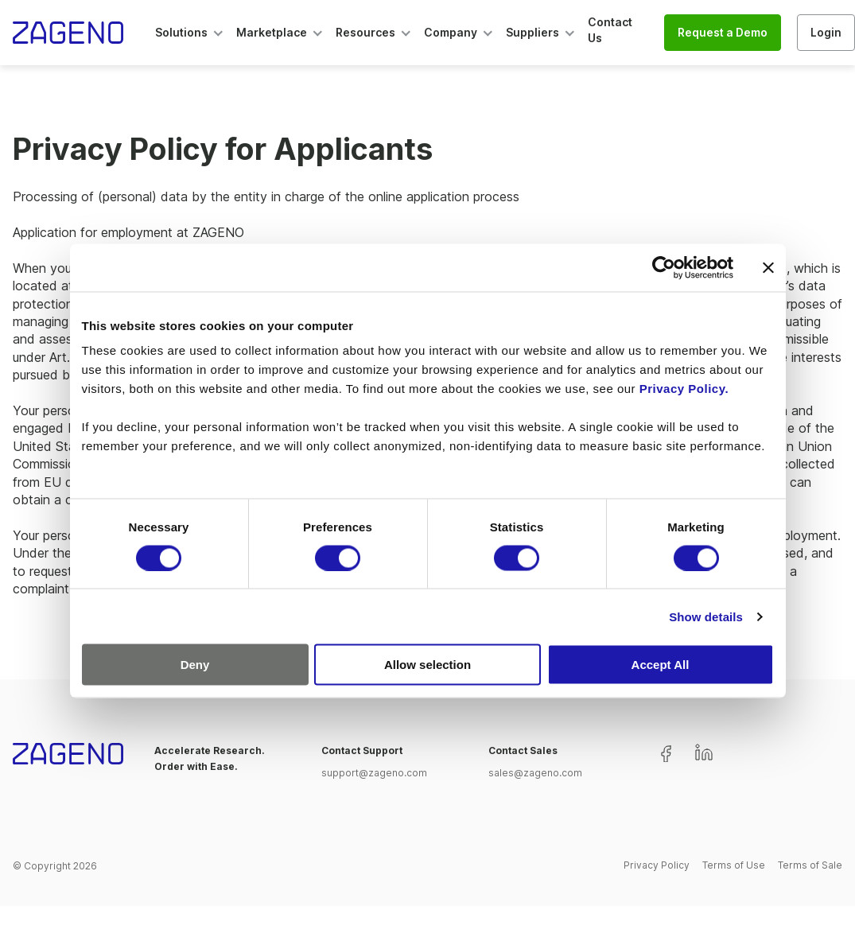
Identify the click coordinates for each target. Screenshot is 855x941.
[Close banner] (768, 267)
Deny (195, 664)
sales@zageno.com (535, 773)
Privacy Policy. (684, 388)
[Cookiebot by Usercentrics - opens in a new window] (663, 267)
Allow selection (427, 664)
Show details (706, 616)
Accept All (661, 664)
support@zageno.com (374, 773)
